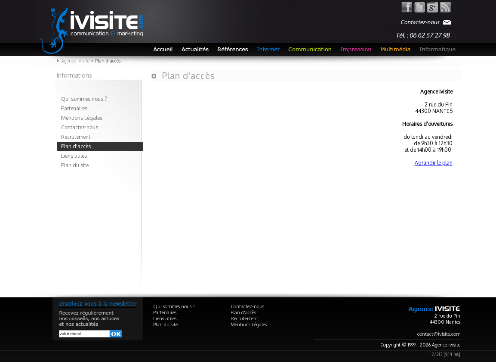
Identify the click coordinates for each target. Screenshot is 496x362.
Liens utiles (74, 156)
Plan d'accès (76, 146)
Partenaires (74, 108)
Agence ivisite (75, 61)
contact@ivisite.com (438, 334)
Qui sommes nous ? (84, 99)
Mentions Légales (81, 118)
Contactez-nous (79, 127)
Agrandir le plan (434, 162)
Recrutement (75, 137)
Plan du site (75, 165)
